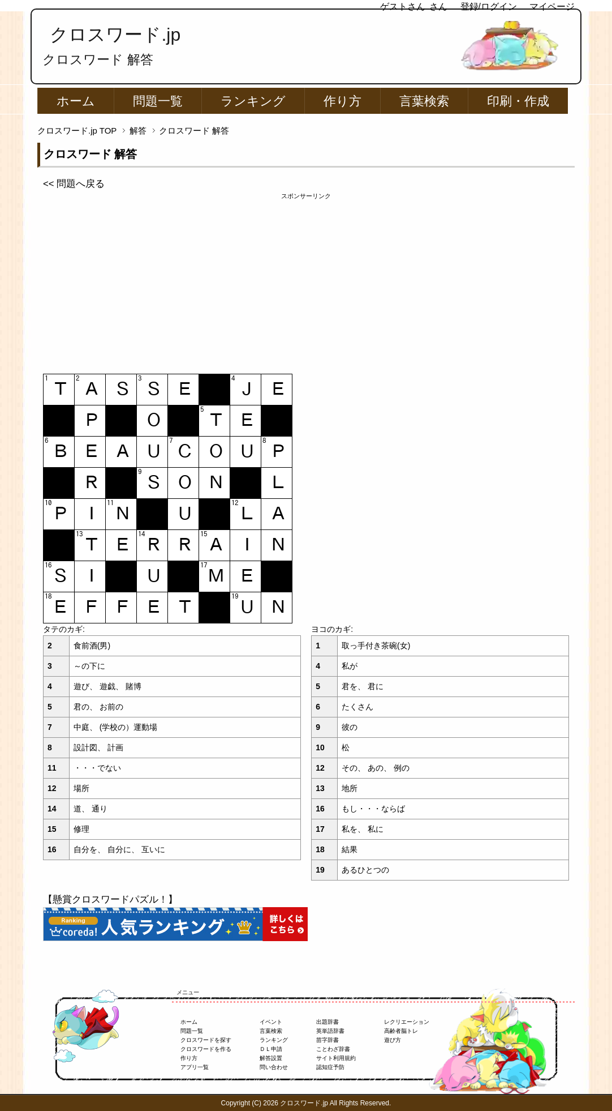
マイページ (552, 6)
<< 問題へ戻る (74, 183)
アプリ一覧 (194, 1067)
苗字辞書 (327, 1040)
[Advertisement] (306, 280)
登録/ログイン (488, 6)
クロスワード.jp (115, 34)
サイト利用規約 (336, 1058)
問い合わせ (274, 1067)
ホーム (76, 101)
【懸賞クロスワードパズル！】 (110, 899)
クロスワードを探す (205, 1040)
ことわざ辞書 (333, 1049)
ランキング (253, 101)
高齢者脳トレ (401, 1031)
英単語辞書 (330, 1031)
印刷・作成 (518, 101)
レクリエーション (406, 1022)
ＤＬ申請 (271, 1049)
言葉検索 (424, 101)
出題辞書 (327, 1022)
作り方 (342, 101)
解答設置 (271, 1058)
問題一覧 (158, 101)
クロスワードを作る (205, 1049)
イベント (271, 1022)
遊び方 (392, 1040)
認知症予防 (330, 1067)
